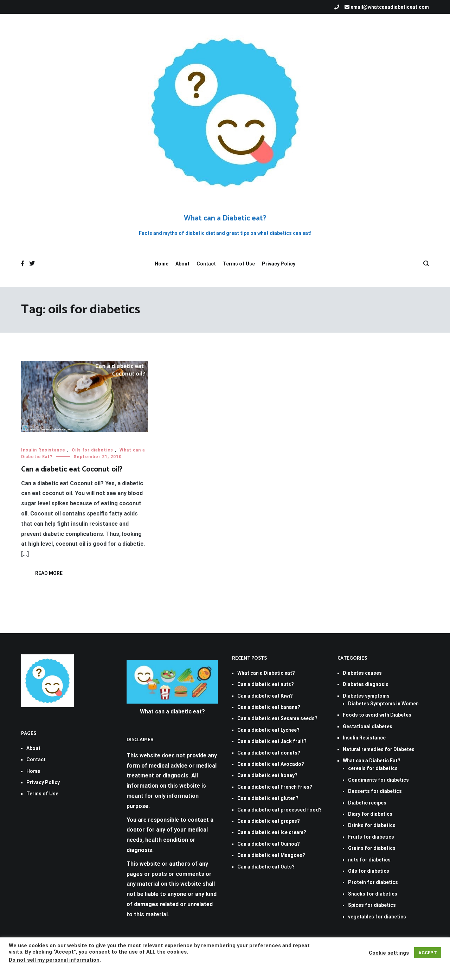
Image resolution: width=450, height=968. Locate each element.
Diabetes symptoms (366, 696)
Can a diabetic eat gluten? (267, 798)
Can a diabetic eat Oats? (266, 867)
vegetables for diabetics (377, 916)
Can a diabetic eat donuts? (268, 753)
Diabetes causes (362, 673)
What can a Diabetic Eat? (371, 760)
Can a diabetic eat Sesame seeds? (277, 718)
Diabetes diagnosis (365, 684)
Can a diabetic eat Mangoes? (271, 855)
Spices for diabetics (372, 905)
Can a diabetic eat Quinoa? (268, 844)
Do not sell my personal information (54, 960)
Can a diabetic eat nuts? (265, 684)
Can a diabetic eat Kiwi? (265, 696)
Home (161, 264)
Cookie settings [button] (389, 953)
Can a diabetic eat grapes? (268, 821)
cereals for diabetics (373, 768)
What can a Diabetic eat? (225, 218)
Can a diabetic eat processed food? (279, 810)
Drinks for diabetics (372, 825)
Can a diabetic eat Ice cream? (271, 832)
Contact (206, 264)
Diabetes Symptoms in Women (383, 703)
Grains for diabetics (372, 848)
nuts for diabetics (369, 860)
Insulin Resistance (43, 450)
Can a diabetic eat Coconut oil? (71, 469)
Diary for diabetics (370, 814)
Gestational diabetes (367, 726)
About (182, 264)
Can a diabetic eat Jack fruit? (272, 741)
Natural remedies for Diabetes (378, 749)
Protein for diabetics (373, 882)
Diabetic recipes (367, 803)
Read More (49, 573)
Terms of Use (239, 264)
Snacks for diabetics (372, 894)
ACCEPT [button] (427, 952)
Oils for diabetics (92, 450)
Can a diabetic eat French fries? (274, 787)
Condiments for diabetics (378, 780)
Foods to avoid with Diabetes (377, 715)
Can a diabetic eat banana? (268, 707)
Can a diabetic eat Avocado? (270, 764)
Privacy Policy (278, 264)
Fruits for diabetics (371, 837)
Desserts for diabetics (375, 791)
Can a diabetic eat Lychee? (268, 730)
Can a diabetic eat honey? (267, 775)
